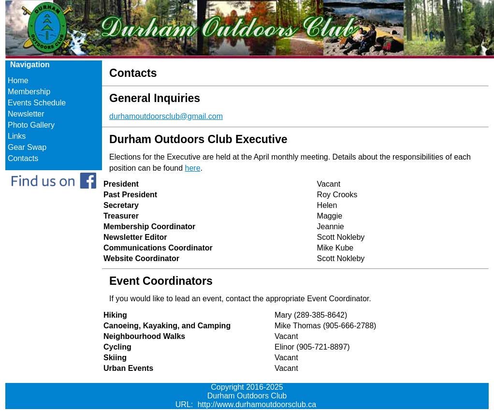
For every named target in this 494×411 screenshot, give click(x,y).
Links (17, 136)
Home (18, 80)
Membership (29, 92)
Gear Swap (27, 147)
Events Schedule (37, 103)
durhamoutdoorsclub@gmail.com (166, 116)
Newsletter (26, 114)
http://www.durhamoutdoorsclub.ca (257, 404)
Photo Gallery (31, 125)
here (193, 168)
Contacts (23, 158)
